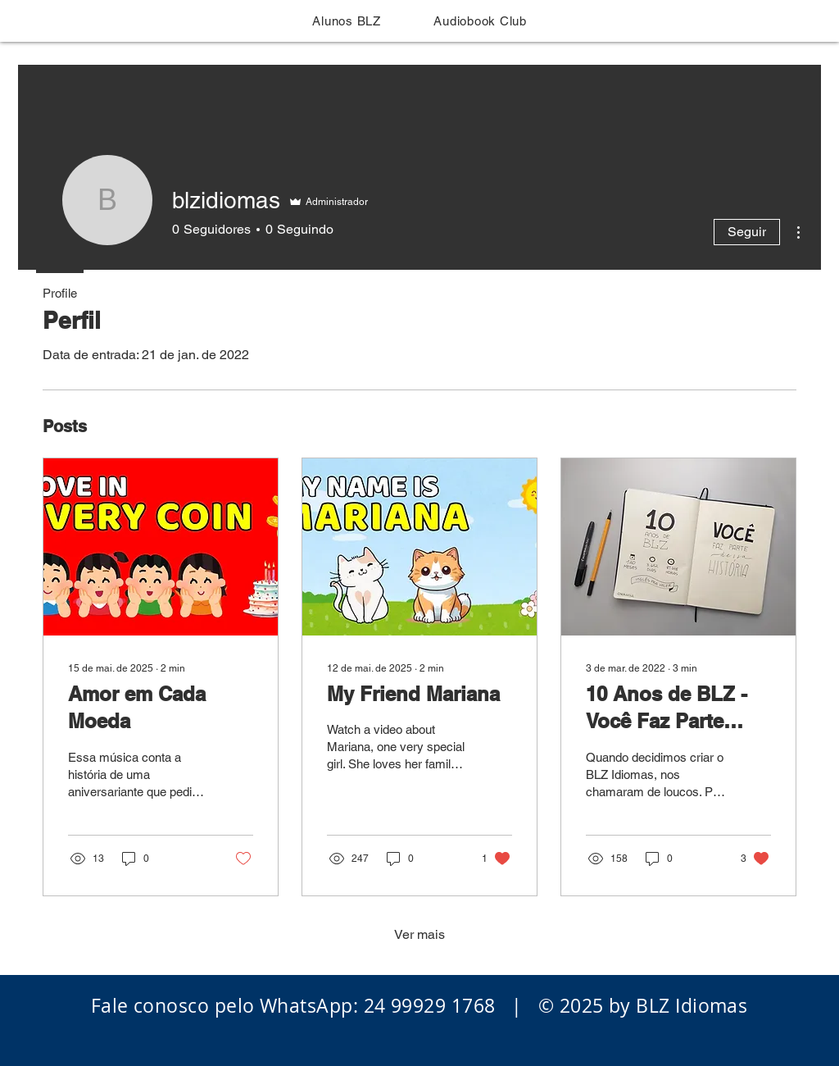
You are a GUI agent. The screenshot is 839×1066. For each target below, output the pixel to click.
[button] (346, 21)
